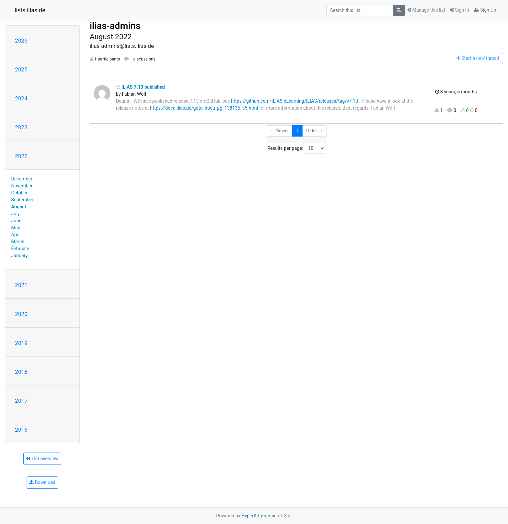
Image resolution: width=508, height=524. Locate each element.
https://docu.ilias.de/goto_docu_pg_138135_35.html (204, 108)
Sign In (459, 10)
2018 (21, 371)
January (19, 255)
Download (42, 482)
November (22, 185)
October (19, 192)
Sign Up (485, 10)
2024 (21, 98)
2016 (21, 429)
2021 (21, 285)
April (16, 234)
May (15, 227)
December (22, 178)
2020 (21, 314)
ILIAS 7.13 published (140, 87)
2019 (21, 343)
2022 (21, 156)
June (16, 220)
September (22, 199)
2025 (21, 69)
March (18, 241)
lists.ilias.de (30, 10)
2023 (21, 127)
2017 (21, 400)
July (15, 213)
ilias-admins (115, 25)
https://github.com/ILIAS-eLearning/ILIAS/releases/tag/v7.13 (294, 101)
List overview (42, 458)
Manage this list (426, 10)
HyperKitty (252, 515)
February (20, 248)
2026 (21, 40)
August (18, 206)
